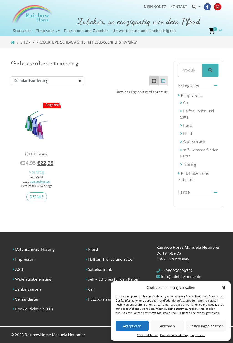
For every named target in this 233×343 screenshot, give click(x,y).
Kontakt (178, 6)
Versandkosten (40, 181)
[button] (224, 287)
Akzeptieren (132, 326)
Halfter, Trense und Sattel (110, 259)
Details (36, 196)
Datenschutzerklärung (174, 335)
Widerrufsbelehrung (33, 279)
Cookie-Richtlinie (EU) (34, 309)
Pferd (187, 133)
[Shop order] (47, 80)
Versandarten (27, 299)
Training (189, 164)
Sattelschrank (194, 141)
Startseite (22, 30)
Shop (25, 42)
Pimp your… (46, 30)
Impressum (198, 335)
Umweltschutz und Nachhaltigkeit (144, 30)
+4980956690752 (174, 270)
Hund (187, 125)
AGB (19, 269)
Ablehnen (167, 326)
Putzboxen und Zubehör (86, 30)
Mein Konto (155, 6)
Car (186, 102)
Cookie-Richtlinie (147, 335)
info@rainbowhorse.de (178, 276)
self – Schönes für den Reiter (113, 279)
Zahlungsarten (28, 289)
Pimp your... (192, 95)
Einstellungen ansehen (206, 326)
